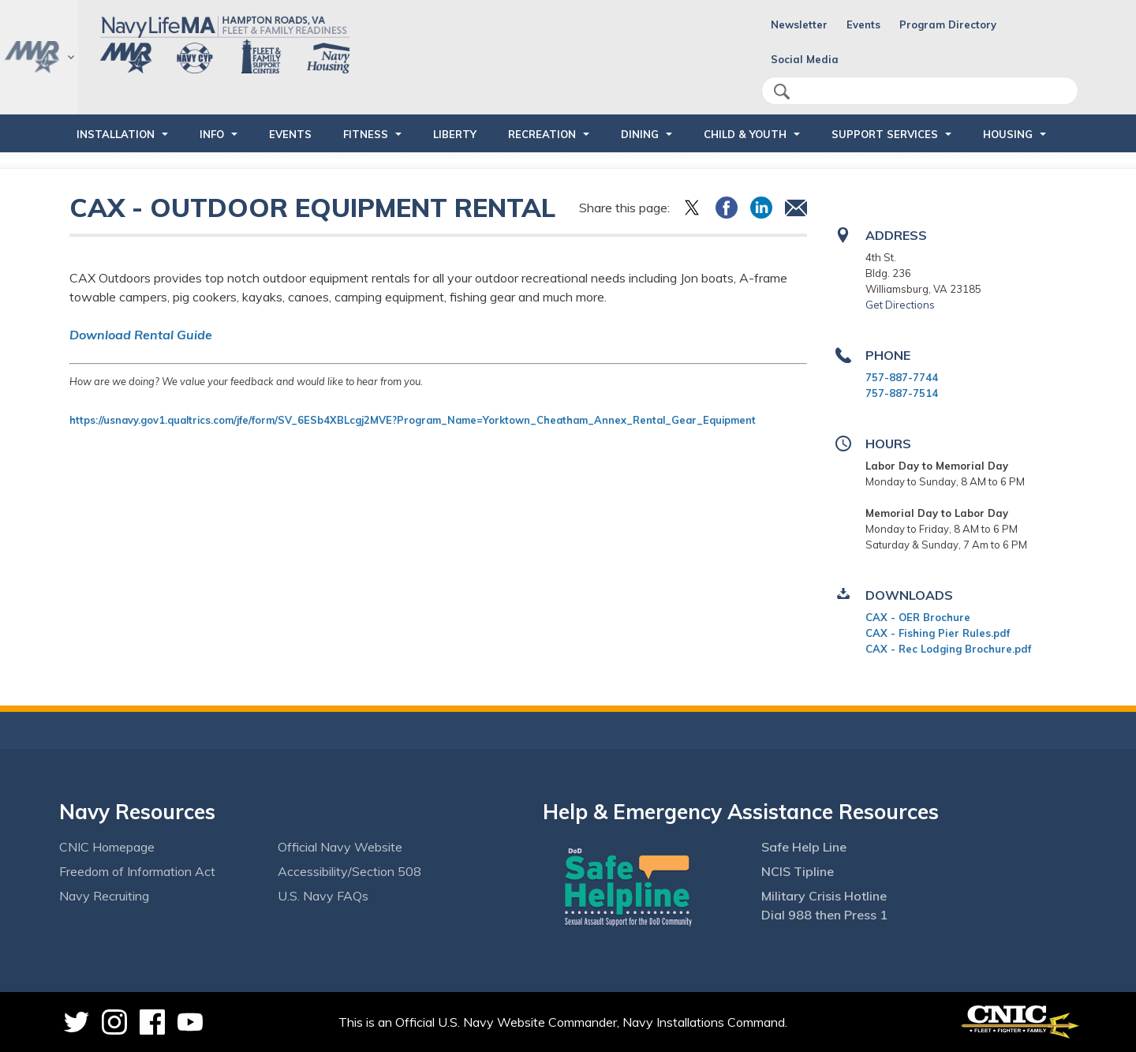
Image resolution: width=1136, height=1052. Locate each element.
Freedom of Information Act (137, 871)
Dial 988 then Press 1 (824, 915)
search (782, 91)
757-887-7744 (901, 377)
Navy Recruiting (104, 896)
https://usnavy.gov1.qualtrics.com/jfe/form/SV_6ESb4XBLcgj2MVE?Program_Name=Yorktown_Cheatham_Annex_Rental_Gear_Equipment (414, 420)
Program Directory (947, 24)
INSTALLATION (116, 134)
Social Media (805, 59)
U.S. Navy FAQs (323, 896)
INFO (212, 134)
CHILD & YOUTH (745, 134)
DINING (640, 134)
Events (863, 24)
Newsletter (799, 24)
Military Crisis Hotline (824, 896)
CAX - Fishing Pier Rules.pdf (937, 633)
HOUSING (1008, 134)
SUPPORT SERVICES (884, 134)
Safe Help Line (803, 847)
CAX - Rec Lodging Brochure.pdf (948, 648)
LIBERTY (454, 134)
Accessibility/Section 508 (349, 871)
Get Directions (900, 304)
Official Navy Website (340, 847)
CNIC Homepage (107, 847)
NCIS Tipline (797, 871)
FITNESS (365, 134)
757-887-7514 (901, 393)
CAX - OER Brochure (917, 617)
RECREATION (542, 134)
